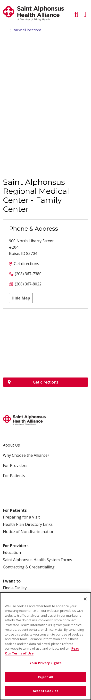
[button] (85, 12)
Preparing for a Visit (21, 517)
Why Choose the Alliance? (26, 455)
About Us (11, 445)
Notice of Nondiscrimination (28, 531)
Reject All (45, 677)
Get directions (26, 263)
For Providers (15, 465)
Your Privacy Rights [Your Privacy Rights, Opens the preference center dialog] (45, 663)
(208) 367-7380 (28, 273)
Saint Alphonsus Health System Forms (37, 559)
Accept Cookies (45, 691)
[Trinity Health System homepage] (33, 19)
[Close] (85, 599)
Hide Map (21, 298)
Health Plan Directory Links (28, 524)
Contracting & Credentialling (29, 567)
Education (12, 552)
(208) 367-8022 (28, 284)
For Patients (14, 475)
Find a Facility (15, 587)
